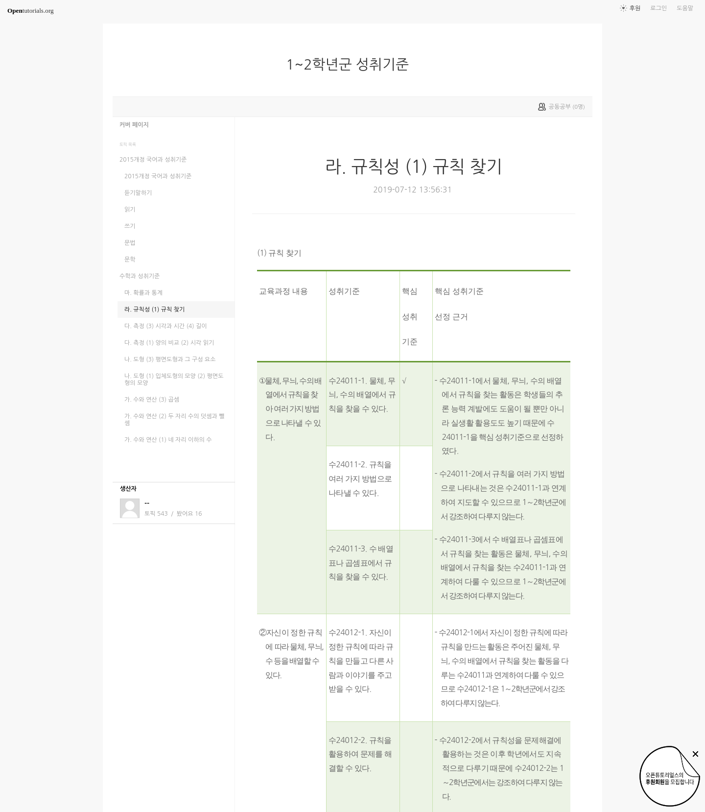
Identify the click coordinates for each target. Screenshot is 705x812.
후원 (635, 8)
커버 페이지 (134, 125)
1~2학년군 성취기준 (351, 65)
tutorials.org (30, 10)
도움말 (685, 8)
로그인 (658, 8)
